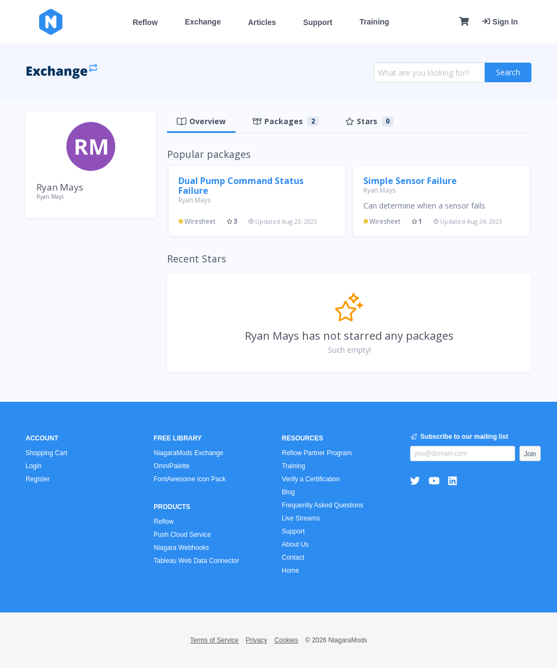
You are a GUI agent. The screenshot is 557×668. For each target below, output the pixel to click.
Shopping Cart (46, 453)
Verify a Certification (311, 479)
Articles (262, 22)
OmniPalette (172, 466)
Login (33, 466)
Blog (288, 492)
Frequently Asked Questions (322, 505)
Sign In (500, 21)
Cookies (286, 640)
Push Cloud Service (182, 534)
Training (374, 21)
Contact (293, 557)
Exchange (203, 21)
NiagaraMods (347, 640)
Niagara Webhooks (181, 547)
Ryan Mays (194, 200)
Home (290, 570)
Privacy (256, 640)
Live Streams (301, 518)
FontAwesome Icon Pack (190, 479)
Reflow (145, 22)
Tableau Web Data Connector (196, 561)
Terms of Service (214, 640)
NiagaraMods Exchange (189, 453)
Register (38, 479)
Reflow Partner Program (317, 453)
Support (317, 22)
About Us (295, 544)
